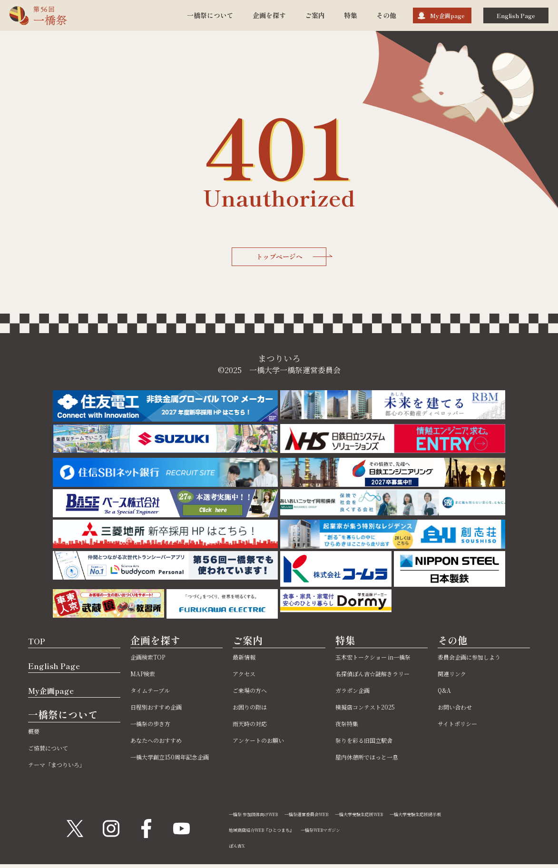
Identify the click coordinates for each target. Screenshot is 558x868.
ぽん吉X (239, 849)
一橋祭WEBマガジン (350, 833)
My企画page (447, 15)
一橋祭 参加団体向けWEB (262, 817)
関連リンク (457, 676)
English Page (516, 15)
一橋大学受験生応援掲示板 (474, 817)
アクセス (248, 676)
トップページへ (293, 258)
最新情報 (248, 659)
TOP (39, 643)
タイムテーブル (156, 692)
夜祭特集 (350, 747)
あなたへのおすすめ (164, 742)
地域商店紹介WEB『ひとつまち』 (273, 833)
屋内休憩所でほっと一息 (377, 781)
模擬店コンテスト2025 (374, 731)
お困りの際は (255, 709)
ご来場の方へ (255, 692)
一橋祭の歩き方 (157, 725)
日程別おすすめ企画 (164, 709)
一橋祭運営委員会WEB (332, 817)
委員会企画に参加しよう (479, 659)
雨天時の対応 (255, 725)
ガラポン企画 (358, 714)
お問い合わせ (460, 709)
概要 (35, 734)
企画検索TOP (153, 659)
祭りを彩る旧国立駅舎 (373, 764)
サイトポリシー (464, 725)
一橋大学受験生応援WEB (400, 817)
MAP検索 (147, 676)
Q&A (446, 692)
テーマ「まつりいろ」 (66, 767)
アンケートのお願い (267, 742)
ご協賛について (54, 750)
